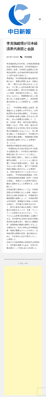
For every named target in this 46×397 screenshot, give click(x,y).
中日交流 (28, 57)
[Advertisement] (23, 330)
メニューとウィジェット (39, 19)
